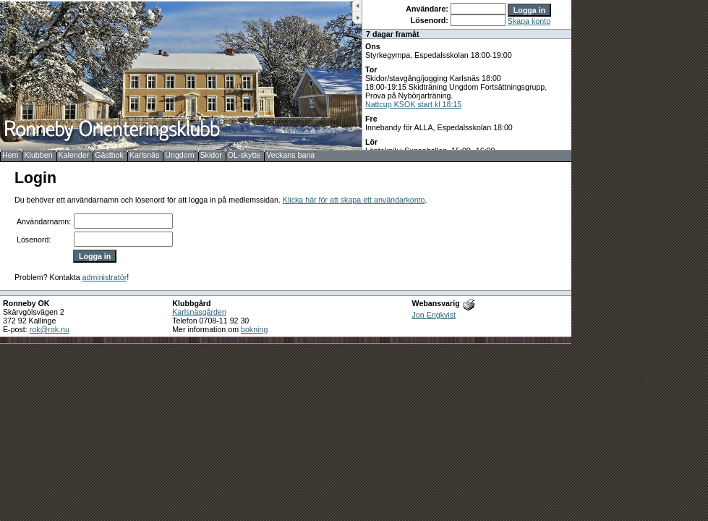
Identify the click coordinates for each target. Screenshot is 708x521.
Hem (10, 155)
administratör (104, 277)
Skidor (211, 155)
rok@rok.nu (49, 329)
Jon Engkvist (434, 314)
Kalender (74, 155)
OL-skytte (244, 155)
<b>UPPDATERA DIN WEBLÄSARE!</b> (466, 75)
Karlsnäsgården (199, 312)
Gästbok (109, 155)
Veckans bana (290, 155)
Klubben (38, 155)
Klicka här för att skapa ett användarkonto (354, 199)
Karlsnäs (144, 155)
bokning (254, 329)
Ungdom (179, 155)
